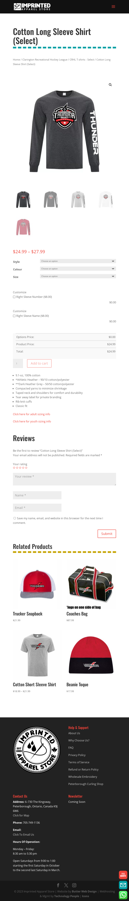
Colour (17, 269)
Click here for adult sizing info (31, 414)
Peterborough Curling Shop (85, 784)
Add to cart (39, 363)
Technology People (66, 896)
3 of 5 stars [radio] (20, 467)
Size (15, 277)
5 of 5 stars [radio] (26, 467)
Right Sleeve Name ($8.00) (31, 316)
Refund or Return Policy (83, 769)
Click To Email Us (23, 834)
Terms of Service (78, 762)
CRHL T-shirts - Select (82, 59)
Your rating (20, 464)
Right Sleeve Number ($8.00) (32, 297)
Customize (19, 292)
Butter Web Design (84, 891)
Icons (85, 896)
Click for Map (21, 815)
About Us (74, 733)
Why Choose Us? (78, 740)
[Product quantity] (18, 363)
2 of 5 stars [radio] (17, 467)
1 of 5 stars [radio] (14, 467)
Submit (106, 533)
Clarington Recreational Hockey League (44, 59)
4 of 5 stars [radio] (23, 467)
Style (16, 262)
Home (16, 59)
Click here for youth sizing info (32, 421)
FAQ (70, 747)
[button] (110, 85)
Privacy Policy (76, 755)
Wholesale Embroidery (82, 777)
